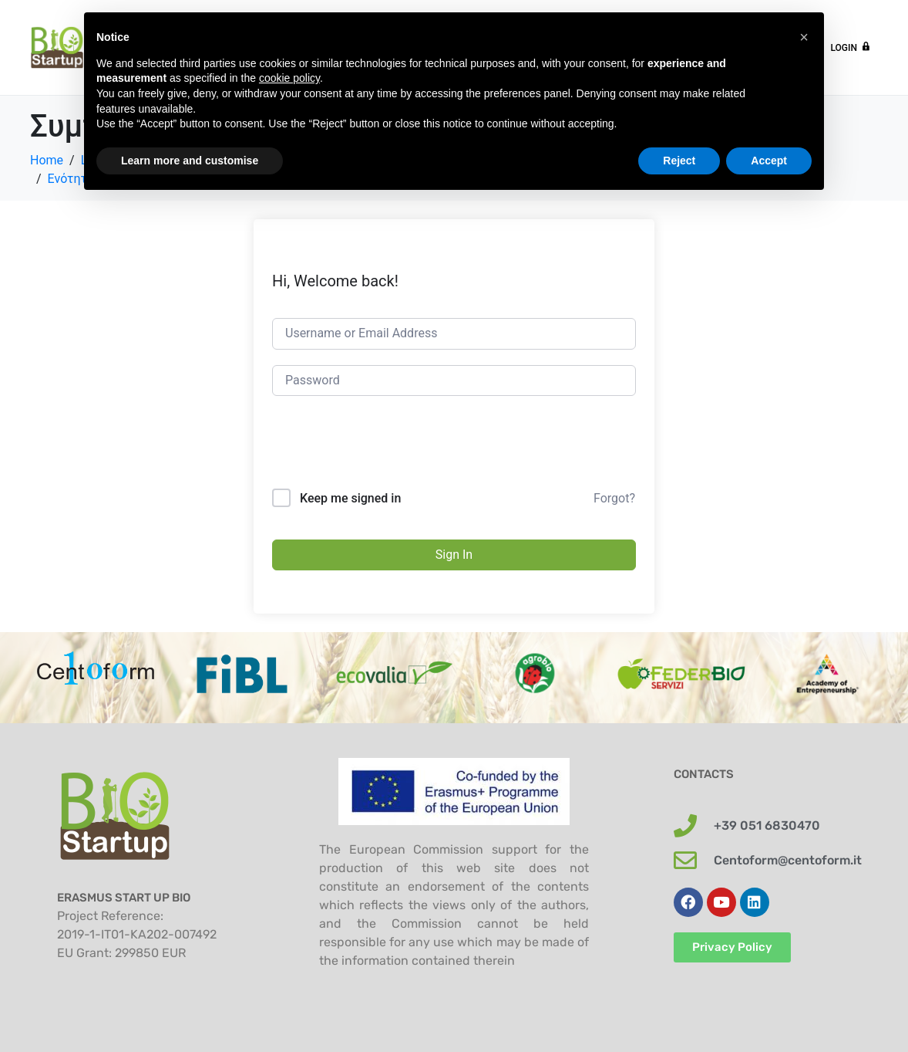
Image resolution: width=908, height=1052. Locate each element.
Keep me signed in (350, 498)
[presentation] (389, 451)
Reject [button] (679, 160)
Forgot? (614, 498)
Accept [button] (769, 160)
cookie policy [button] (289, 78)
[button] (804, 37)
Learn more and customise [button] (189, 160)
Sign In (454, 554)
